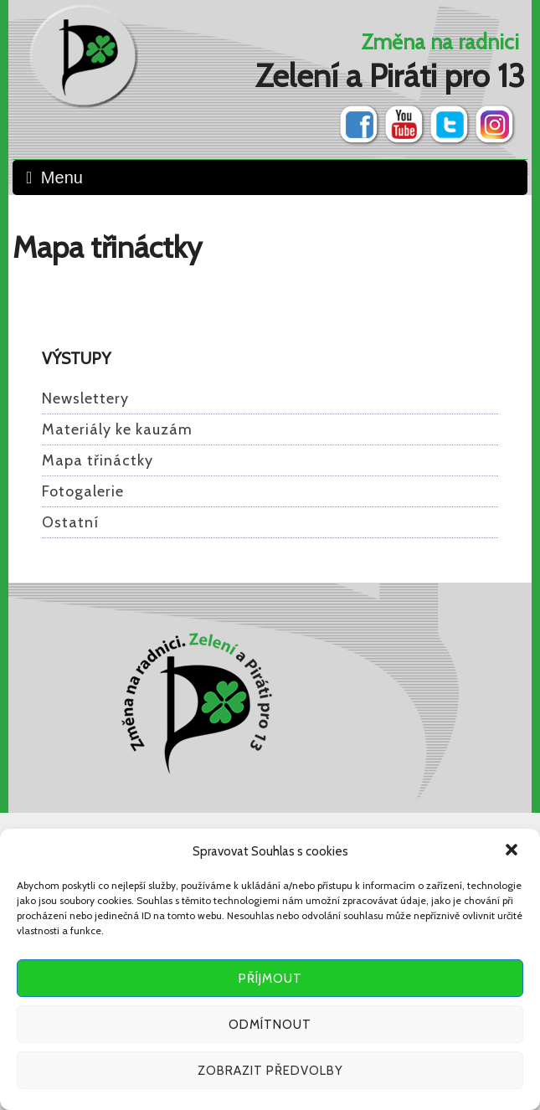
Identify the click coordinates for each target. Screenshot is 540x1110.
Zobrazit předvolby (270, 1070)
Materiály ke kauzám (117, 429)
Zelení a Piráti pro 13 (390, 75)
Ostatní (70, 522)
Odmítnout (270, 1024)
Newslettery (85, 398)
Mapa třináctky (97, 460)
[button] (513, 851)
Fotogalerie (83, 491)
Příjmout (270, 978)
